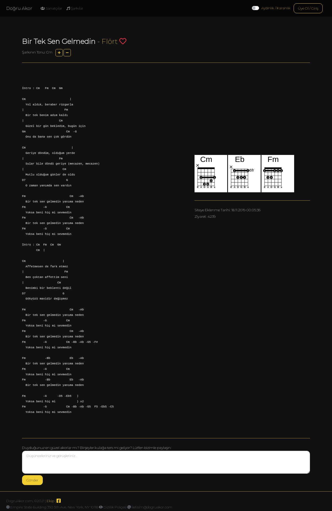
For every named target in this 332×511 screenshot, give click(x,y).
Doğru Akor (19, 8)
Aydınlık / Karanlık (275, 8)
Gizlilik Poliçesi (115, 507)
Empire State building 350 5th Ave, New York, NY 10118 (54, 507)
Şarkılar (74, 8)
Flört (109, 41)
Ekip (50, 501)
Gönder (32, 480)
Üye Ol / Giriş (308, 8)
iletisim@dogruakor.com (152, 507)
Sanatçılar (51, 8)
